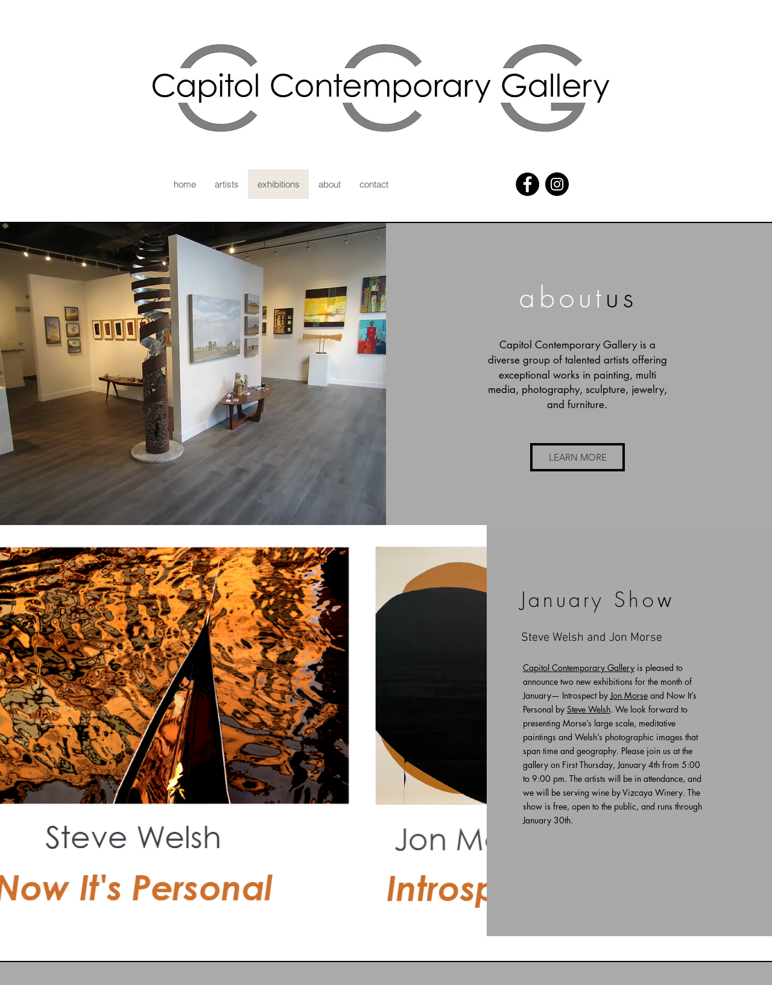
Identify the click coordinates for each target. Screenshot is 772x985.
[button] (577, 457)
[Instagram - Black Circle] (557, 184)
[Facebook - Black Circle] (527, 184)
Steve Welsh (588, 709)
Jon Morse (629, 695)
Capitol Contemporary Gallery (578, 667)
